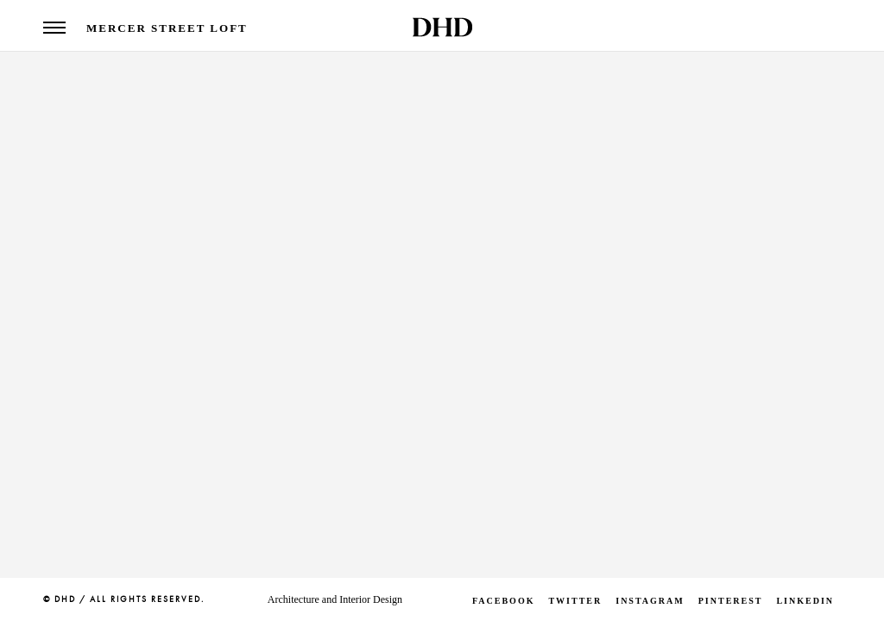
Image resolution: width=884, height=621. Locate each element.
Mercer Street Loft (167, 28)
